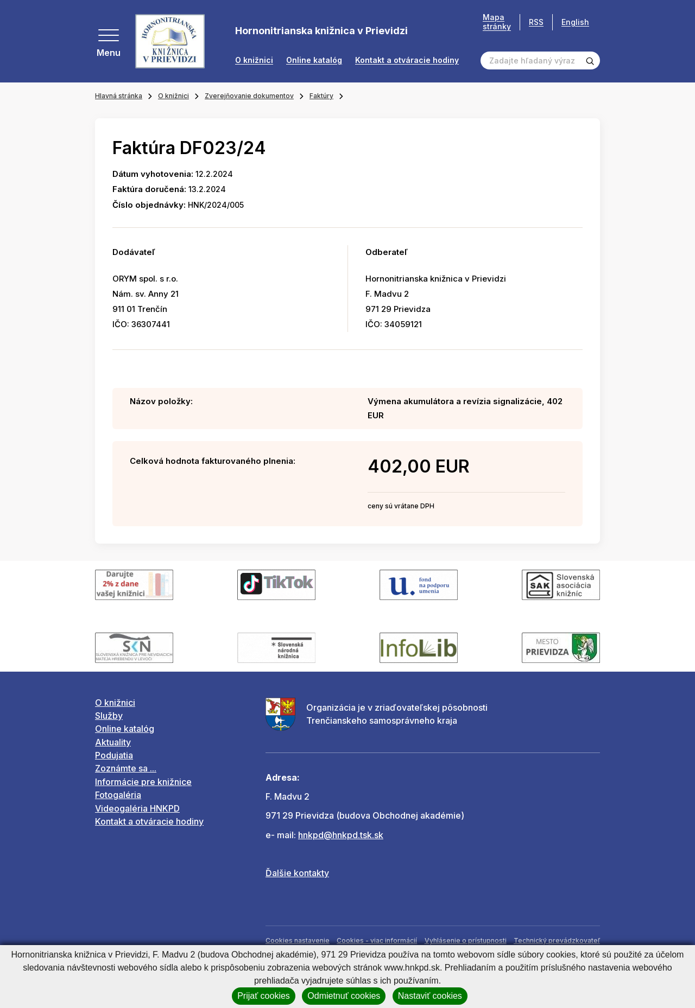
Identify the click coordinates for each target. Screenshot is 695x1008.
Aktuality (113, 742)
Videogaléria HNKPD (137, 808)
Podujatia (114, 755)
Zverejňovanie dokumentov (249, 96)
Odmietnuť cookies (343, 995)
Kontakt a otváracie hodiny (407, 60)
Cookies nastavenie (298, 940)
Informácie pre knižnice (143, 781)
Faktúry (321, 96)
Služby (109, 715)
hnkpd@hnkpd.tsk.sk (340, 835)
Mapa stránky (497, 22)
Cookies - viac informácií (377, 940)
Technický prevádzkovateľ (557, 940)
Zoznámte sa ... (125, 768)
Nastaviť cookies (430, 995)
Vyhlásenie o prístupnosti (466, 940)
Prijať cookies (263, 995)
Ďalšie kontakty (297, 872)
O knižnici (254, 60)
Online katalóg (314, 60)
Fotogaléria (118, 794)
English (575, 22)
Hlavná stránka (118, 96)
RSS (536, 22)
